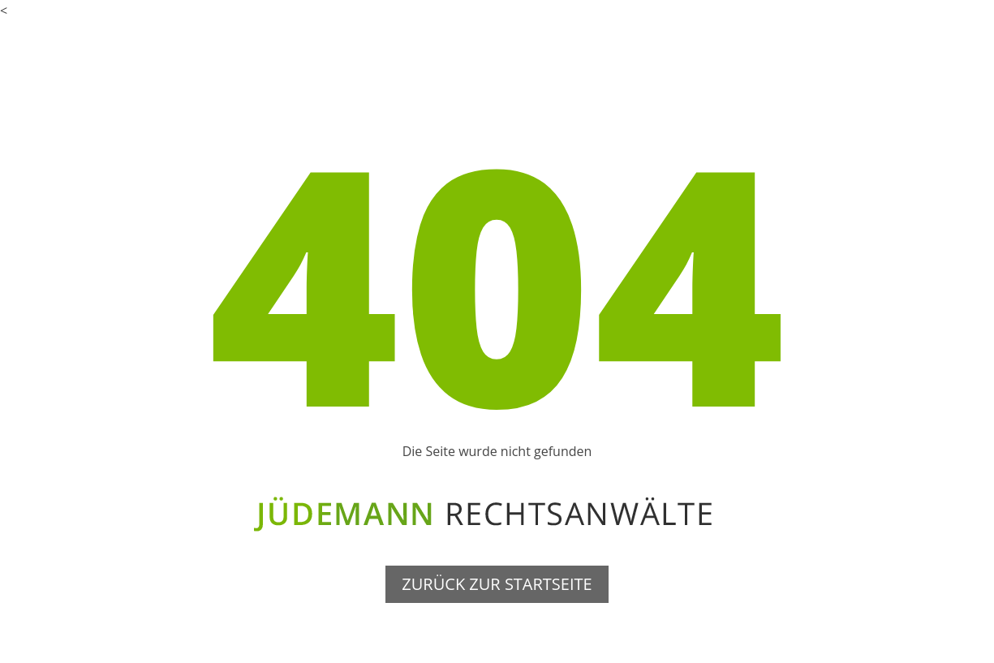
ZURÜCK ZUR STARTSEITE (497, 584)
